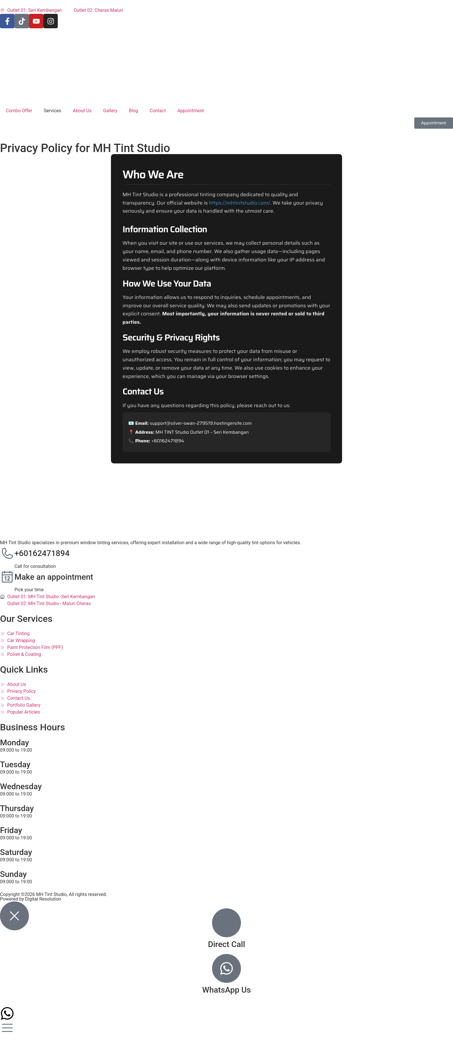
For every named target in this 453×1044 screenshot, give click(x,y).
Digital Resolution (43, 899)
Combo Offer (19, 110)
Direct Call (226, 944)
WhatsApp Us (226, 990)
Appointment (190, 110)
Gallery (110, 110)
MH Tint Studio (51, 894)
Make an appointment (53, 577)
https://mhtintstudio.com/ (239, 203)
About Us (82, 110)
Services (52, 110)
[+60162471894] (7, 553)
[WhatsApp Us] (226, 968)
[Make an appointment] (7, 577)
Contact (158, 110)
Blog (133, 110)
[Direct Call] (226, 922)
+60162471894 (42, 553)
